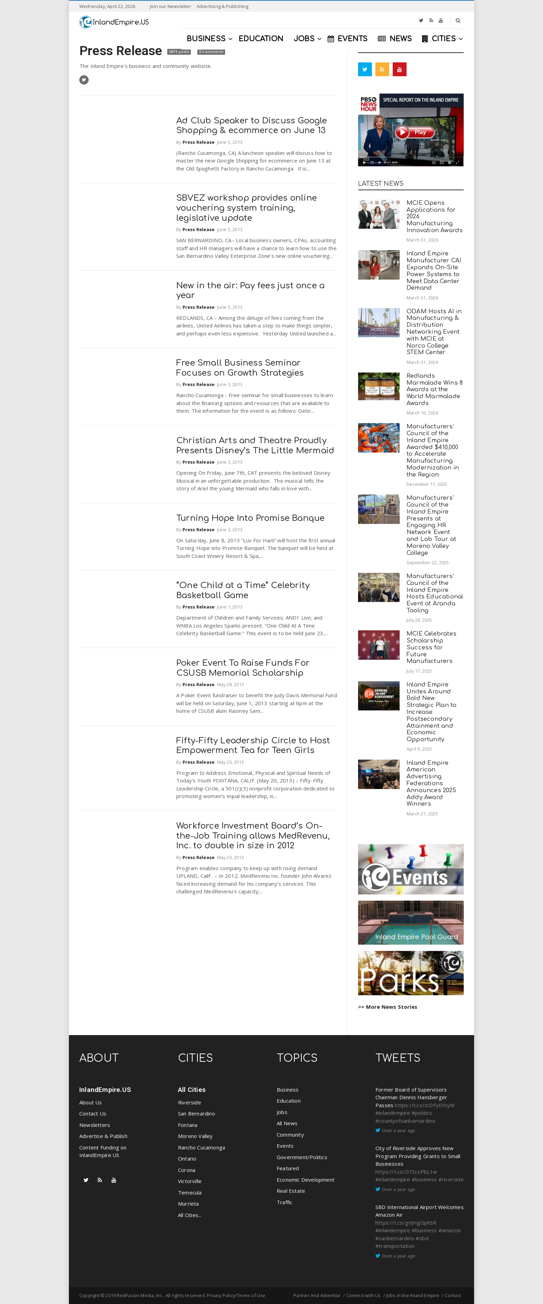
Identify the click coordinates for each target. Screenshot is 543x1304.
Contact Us (92, 1113)
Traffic (284, 1202)
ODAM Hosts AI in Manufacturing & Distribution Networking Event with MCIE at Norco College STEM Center (434, 332)
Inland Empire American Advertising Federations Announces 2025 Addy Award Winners (431, 783)
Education (289, 1100)
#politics (422, 1112)
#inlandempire (392, 1112)
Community (290, 1134)
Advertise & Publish (103, 1135)
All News (287, 1123)
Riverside (189, 1102)
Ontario (187, 1158)
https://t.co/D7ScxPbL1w (406, 1171)
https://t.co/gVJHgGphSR (406, 1222)
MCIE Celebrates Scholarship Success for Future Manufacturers (431, 647)
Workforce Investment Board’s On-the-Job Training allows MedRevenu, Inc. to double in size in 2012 (253, 836)
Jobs (282, 1112)
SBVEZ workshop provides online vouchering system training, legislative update (246, 208)
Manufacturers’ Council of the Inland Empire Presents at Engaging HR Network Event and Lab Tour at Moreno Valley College (431, 525)
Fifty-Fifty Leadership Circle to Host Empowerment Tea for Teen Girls (253, 745)
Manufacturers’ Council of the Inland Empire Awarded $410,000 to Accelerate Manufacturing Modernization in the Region (433, 450)
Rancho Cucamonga (201, 1147)
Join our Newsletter (170, 6)
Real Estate (291, 1190)
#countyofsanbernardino (405, 1120)
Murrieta (188, 1203)
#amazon (449, 1230)
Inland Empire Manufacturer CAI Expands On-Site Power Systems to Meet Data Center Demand (434, 270)
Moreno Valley (195, 1135)
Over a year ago (398, 1130)
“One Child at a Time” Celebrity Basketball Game (243, 590)
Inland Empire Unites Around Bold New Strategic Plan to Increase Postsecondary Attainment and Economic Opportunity (431, 712)
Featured (288, 1168)
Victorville (190, 1181)
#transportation (395, 1245)
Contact (453, 1295)
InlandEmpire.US (105, 1090)
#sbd (422, 1238)
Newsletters (94, 1124)
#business (424, 1179)
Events (285, 1145)
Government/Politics (302, 1157)
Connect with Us (363, 1295)
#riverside (451, 1179)
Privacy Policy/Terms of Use (236, 1295)
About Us (90, 1102)
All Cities (192, 1090)
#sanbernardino (394, 1238)
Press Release (122, 50)
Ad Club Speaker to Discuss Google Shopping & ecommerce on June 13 (251, 125)
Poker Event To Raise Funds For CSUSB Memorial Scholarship (243, 668)
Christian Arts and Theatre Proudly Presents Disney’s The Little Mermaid (255, 445)
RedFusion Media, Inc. (140, 1295)
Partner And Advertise (316, 1295)
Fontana (187, 1124)
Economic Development (306, 1179)
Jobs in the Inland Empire (412, 1295)
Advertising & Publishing (223, 6)
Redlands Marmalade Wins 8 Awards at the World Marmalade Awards (435, 389)
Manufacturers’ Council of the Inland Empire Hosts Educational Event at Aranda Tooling (435, 593)
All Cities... (190, 1214)
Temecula (190, 1192)
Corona (186, 1169)
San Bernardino (196, 1113)
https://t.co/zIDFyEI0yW (425, 1105)
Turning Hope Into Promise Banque (250, 518)
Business (288, 1089)
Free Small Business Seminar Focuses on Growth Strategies (240, 368)
